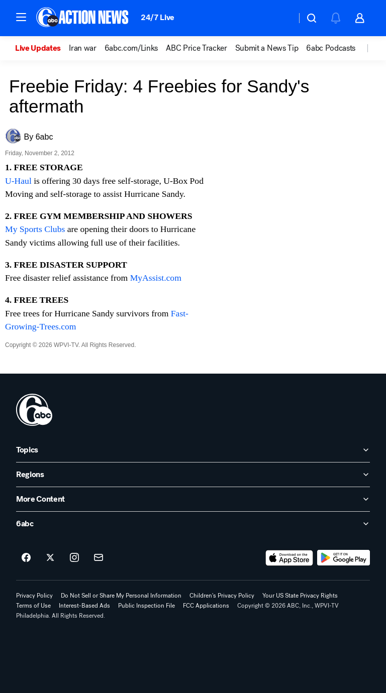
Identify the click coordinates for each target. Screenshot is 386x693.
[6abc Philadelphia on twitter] (50, 558)
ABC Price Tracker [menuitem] (196, 48)
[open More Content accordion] (193, 499)
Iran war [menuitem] (82, 48)
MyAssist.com (155, 278)
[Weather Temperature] (280, 18)
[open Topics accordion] (193, 450)
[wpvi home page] (34, 410)
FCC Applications (206, 606)
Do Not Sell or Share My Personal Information (121, 596)
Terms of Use (33, 606)
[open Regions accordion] (193, 475)
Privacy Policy (34, 596)
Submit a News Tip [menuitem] (267, 48)
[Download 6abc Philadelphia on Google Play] (343, 558)
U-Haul (18, 181)
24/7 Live (157, 17)
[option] (42, 48)
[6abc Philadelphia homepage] (83, 18)
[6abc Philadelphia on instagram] (74, 558)
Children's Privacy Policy (221, 596)
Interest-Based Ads (84, 606)
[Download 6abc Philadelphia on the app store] (289, 558)
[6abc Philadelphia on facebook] (26, 558)
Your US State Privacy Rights (300, 596)
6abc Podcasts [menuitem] (330, 48)
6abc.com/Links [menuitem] (131, 48)
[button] (21, 17)
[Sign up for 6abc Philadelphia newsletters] (98, 558)
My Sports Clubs (35, 229)
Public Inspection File (146, 606)
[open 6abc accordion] (193, 524)
